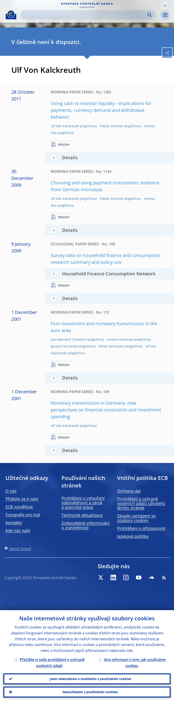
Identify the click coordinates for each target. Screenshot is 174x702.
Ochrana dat (129, 491)
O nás (11, 491)
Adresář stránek (20, 548)
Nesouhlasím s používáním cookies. (90, 692)
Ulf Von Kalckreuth (65, 126)
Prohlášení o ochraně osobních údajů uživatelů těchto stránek (141, 503)
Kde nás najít (17, 530)
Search (149, 15)
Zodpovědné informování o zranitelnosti (85, 525)
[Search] (84, 15)
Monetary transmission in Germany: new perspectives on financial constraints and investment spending (106, 410)
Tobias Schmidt (111, 126)
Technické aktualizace (82, 515)
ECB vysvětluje (19, 506)
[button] (164, 5)
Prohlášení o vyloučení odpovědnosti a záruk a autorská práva (83, 502)
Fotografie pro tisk (22, 514)
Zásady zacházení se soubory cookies (136, 518)
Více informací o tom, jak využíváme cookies (135, 662)
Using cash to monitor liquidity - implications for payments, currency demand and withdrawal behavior (101, 110)
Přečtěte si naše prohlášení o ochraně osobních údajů (52, 662)
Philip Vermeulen (112, 346)
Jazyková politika (132, 536)
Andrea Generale (120, 339)
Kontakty (13, 522)
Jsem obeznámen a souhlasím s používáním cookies (90, 679)
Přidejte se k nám (22, 498)
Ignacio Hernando (64, 346)
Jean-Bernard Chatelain (68, 339)
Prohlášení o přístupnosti (141, 528)
